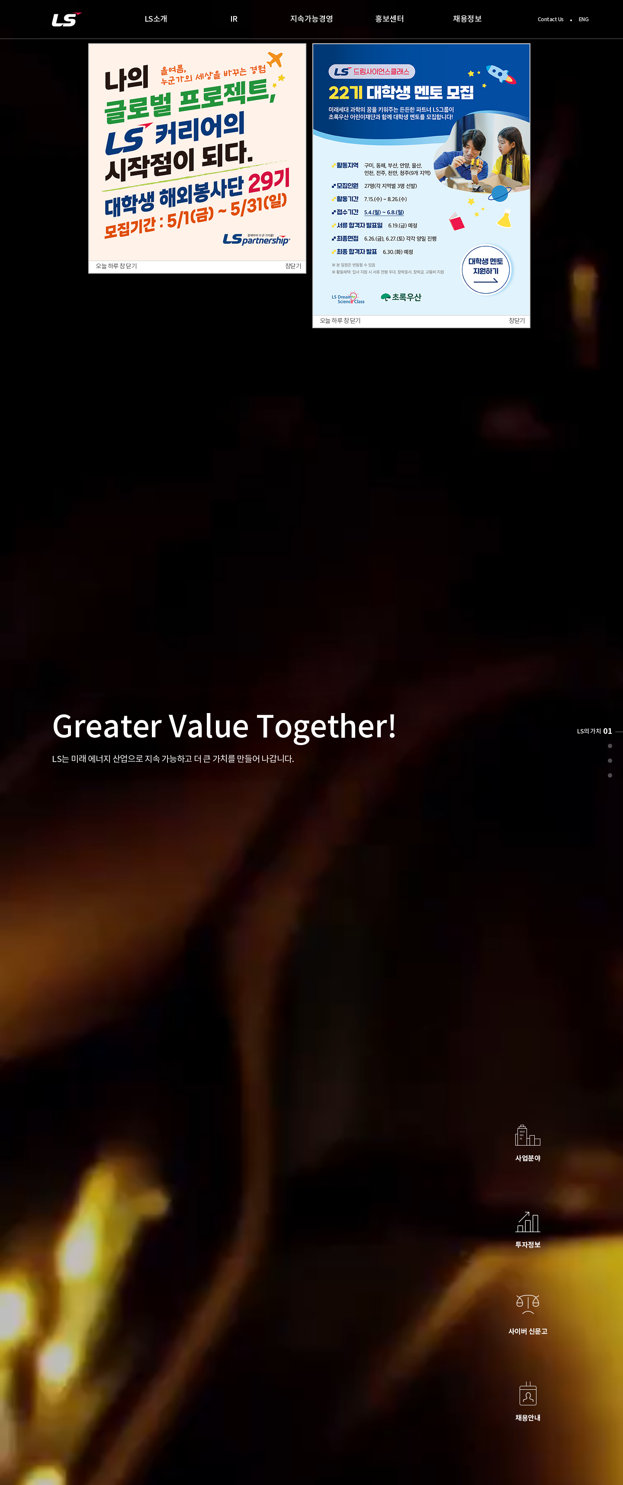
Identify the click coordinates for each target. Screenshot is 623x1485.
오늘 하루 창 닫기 (116, 266)
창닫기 (293, 266)
